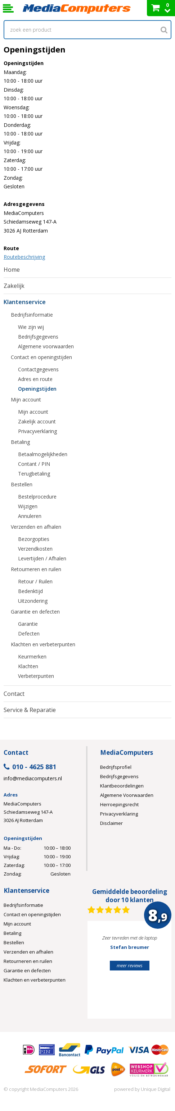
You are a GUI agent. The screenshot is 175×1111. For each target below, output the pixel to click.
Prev (104, 973)
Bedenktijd (30, 591)
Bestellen (21, 484)
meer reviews (130, 965)
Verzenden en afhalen (36, 526)
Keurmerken (32, 656)
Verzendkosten (35, 548)
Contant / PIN (34, 463)
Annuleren (29, 516)
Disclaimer (111, 823)
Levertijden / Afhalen (42, 558)
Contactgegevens (38, 369)
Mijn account (26, 399)
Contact (14, 694)
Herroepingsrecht (119, 804)
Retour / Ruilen (35, 581)
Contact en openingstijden (41, 357)
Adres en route (35, 379)
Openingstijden (37, 388)
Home (12, 270)
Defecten (29, 633)
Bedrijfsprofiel (115, 767)
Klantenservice (25, 302)
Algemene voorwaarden (46, 346)
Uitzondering (33, 600)
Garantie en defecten (35, 611)
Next (155, 973)
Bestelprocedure (37, 496)
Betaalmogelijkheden (42, 454)
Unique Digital (155, 1089)
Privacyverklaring (37, 431)
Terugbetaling (34, 473)
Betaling (20, 442)
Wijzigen (27, 506)
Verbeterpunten (36, 675)
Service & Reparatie (30, 710)
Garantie (28, 623)
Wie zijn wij (31, 326)
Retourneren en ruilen (36, 569)
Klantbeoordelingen (122, 785)
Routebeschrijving (24, 256)
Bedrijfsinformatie (32, 314)
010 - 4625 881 (30, 767)
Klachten (28, 666)
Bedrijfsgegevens (38, 336)
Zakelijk (14, 286)
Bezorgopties (33, 539)
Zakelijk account (37, 421)
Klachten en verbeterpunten (43, 644)
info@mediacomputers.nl (33, 778)
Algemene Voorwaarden (126, 795)
